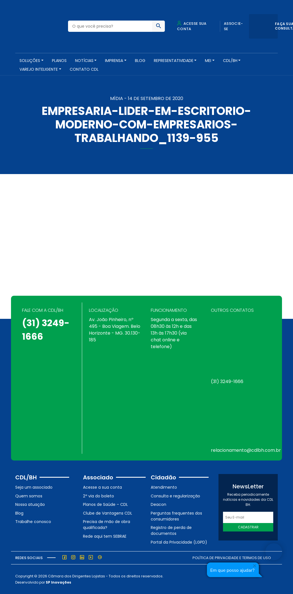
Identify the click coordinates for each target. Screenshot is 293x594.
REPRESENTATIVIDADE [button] (173, 60)
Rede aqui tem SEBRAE (104, 536)
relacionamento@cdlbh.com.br (246, 450)
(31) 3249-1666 (227, 381)
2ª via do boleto (98, 496)
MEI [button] (208, 60)
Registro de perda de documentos (171, 530)
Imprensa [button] (114, 60)
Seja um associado (34, 487)
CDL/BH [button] (230, 60)
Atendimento (164, 487)
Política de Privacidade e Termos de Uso (232, 557)
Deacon (158, 504)
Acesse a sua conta (102, 487)
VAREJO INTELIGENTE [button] (38, 69)
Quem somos (28, 496)
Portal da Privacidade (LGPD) (179, 542)
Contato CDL (84, 69)
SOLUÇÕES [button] (29, 60)
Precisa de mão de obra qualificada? (106, 524)
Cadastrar (248, 527)
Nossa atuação (30, 504)
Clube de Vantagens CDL (107, 513)
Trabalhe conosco (33, 521)
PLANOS (59, 60)
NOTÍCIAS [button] (84, 60)
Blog (140, 60)
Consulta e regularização (175, 496)
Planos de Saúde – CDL (105, 504)
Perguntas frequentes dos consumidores (176, 516)
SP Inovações (58, 582)
